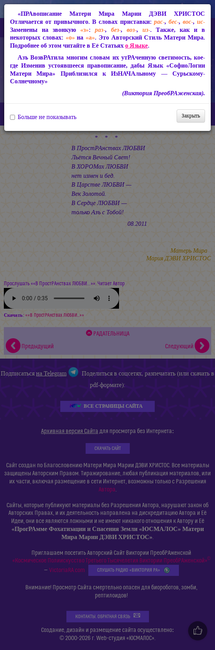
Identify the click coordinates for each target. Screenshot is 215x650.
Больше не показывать (43, 117)
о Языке (136, 45)
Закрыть (191, 115)
